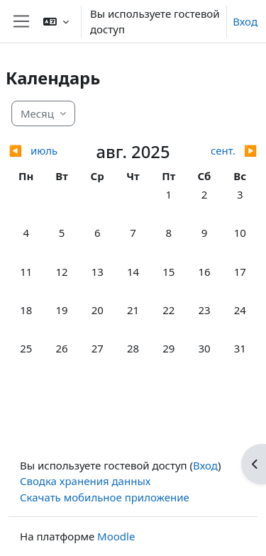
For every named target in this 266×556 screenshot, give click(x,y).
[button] (56, 21)
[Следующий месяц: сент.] (226, 151)
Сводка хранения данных (85, 481)
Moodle (116, 536)
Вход (245, 21)
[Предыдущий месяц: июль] (40, 151)
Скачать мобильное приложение (104, 497)
